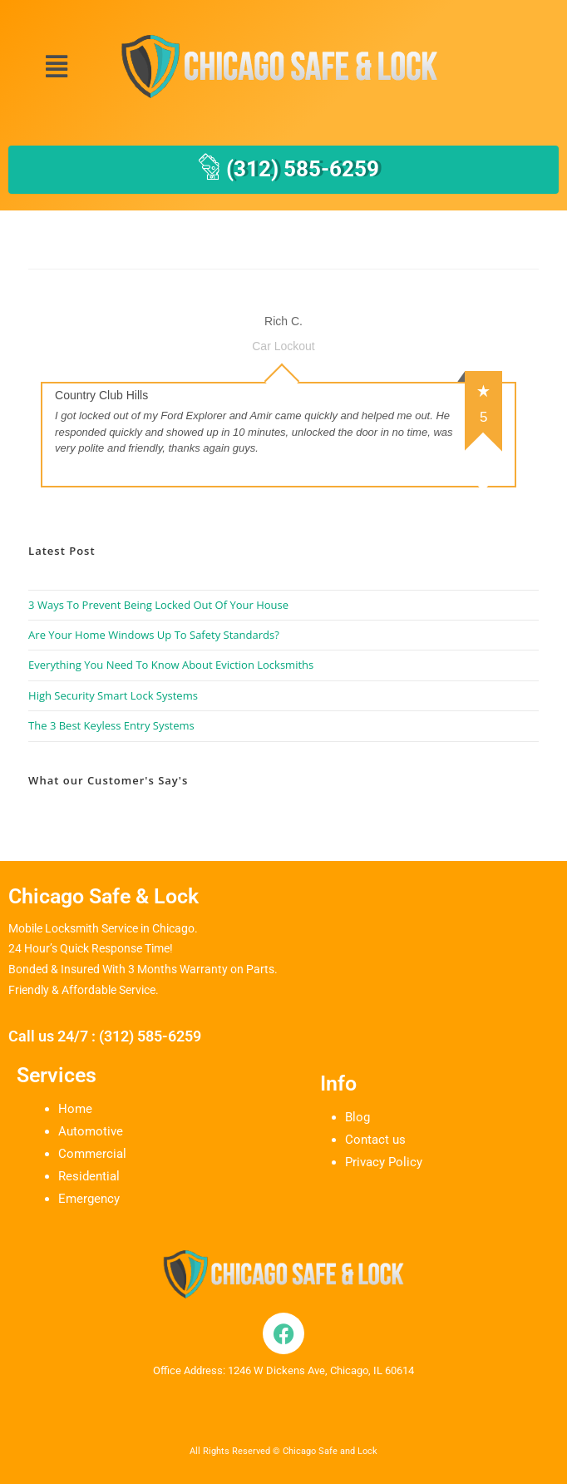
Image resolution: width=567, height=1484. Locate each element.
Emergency (89, 1198)
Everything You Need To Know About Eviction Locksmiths (170, 664)
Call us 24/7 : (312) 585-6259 (104, 1036)
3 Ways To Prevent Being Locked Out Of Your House (158, 604)
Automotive (90, 1131)
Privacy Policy (383, 1162)
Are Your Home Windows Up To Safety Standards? (153, 634)
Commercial (92, 1153)
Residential (89, 1176)
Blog (357, 1117)
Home (75, 1108)
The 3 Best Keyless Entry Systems (111, 725)
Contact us (375, 1139)
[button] (56, 67)
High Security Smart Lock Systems (113, 695)
